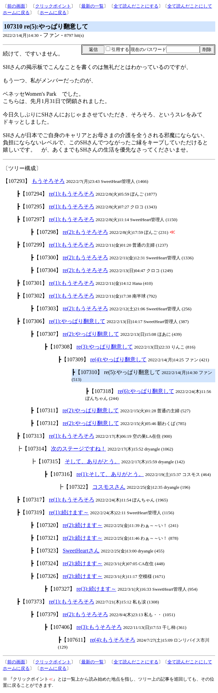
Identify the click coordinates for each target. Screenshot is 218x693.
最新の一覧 (92, 6)
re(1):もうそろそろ (71, 194)
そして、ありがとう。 (92, 461)
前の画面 (16, 6)
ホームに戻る (53, 12)
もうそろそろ (48, 181)
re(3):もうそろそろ (99, 627)
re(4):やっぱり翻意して (118, 359)
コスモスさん (108, 487)
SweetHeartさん (81, 551)
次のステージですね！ (78, 449)
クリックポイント (53, 6)
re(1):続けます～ (69, 512)
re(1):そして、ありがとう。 (110, 474)
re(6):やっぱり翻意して (146, 391)
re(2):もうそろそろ (85, 232)
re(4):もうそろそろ (112, 640)
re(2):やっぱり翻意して (91, 334)
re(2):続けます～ (83, 525)
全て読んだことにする (136, 6)
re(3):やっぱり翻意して (104, 347)
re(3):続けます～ (96, 589)
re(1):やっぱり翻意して (77, 321)
